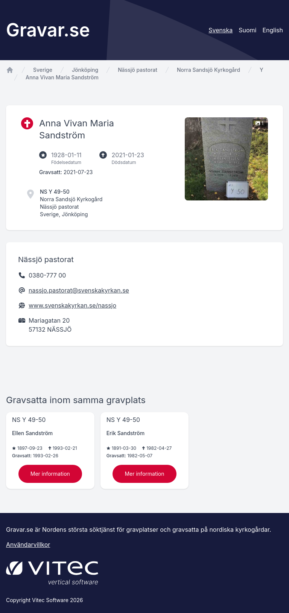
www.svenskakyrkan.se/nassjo (72, 305)
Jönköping (85, 70)
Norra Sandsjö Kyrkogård (208, 70)
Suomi (247, 30)
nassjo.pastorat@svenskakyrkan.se (79, 290)
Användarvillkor (28, 544)
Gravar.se (48, 30)
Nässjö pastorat (137, 70)
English (272, 30)
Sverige (42, 70)
